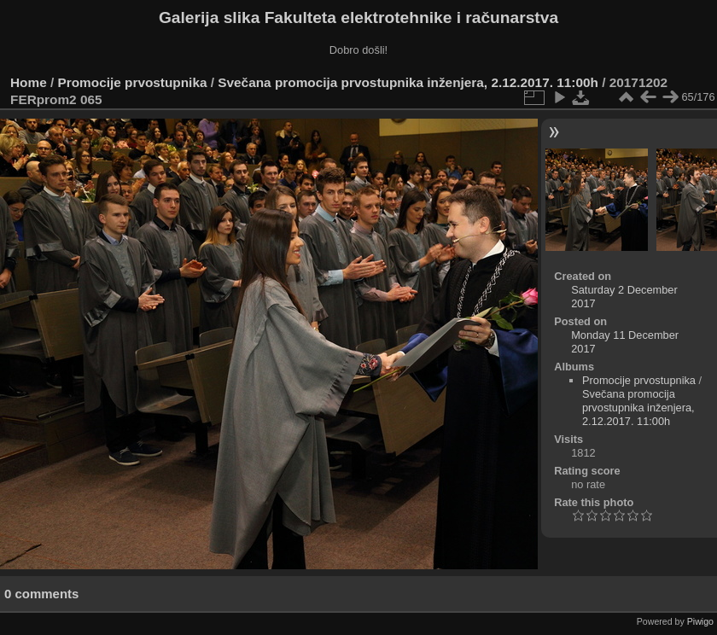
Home (28, 82)
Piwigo (700, 621)
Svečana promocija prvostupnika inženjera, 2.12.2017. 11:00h (408, 82)
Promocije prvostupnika (132, 82)
